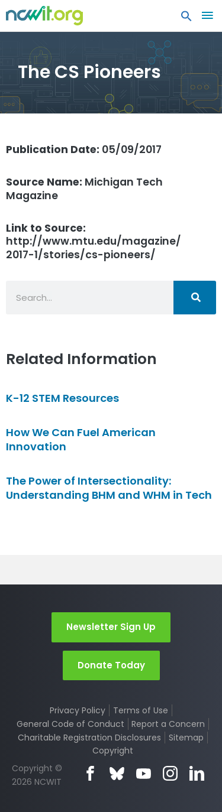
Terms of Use (140, 710)
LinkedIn (196, 773)
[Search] (194, 297)
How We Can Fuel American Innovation (81, 439)
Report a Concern (168, 724)
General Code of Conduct (70, 724)
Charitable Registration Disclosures (89, 737)
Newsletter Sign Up (111, 627)
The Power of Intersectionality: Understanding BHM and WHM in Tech (109, 487)
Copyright (112, 750)
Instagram (170, 773)
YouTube (143, 773)
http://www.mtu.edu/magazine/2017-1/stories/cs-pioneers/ (93, 242)
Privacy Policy (77, 710)
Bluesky (117, 773)
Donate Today (111, 665)
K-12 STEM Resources (62, 398)
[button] (186, 19)
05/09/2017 (84, 149)
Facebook (90, 773)
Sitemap (186, 737)
